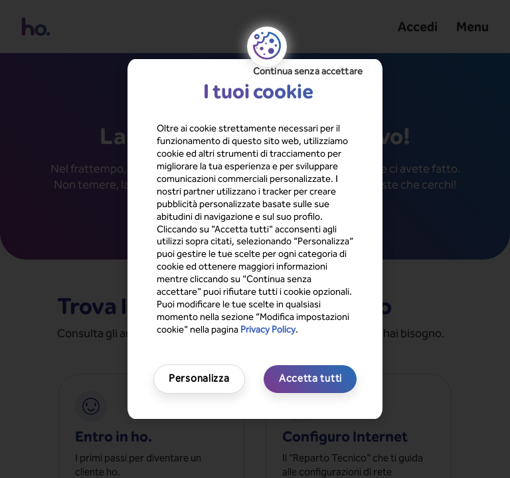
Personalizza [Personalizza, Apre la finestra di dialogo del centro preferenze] (199, 378)
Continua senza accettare (308, 71)
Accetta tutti (310, 378)
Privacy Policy (268, 329)
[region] (255, 239)
